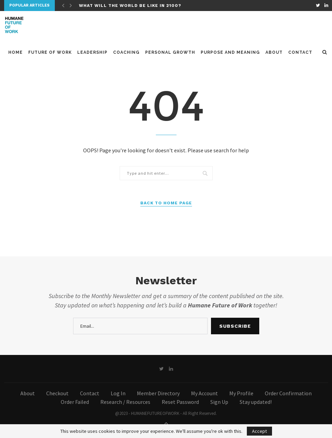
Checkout (57, 393)
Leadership (92, 52)
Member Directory (158, 393)
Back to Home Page (166, 203)
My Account (204, 393)
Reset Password (180, 401)
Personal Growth (170, 52)
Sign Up (219, 401)
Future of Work (50, 52)
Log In (118, 393)
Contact (300, 52)
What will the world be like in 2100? (130, 5)
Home (15, 52)
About (274, 52)
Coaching (126, 52)
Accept (259, 431)
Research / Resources (125, 401)
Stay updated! (256, 401)
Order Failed (75, 401)
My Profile (241, 393)
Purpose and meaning (230, 52)
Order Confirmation (288, 393)
